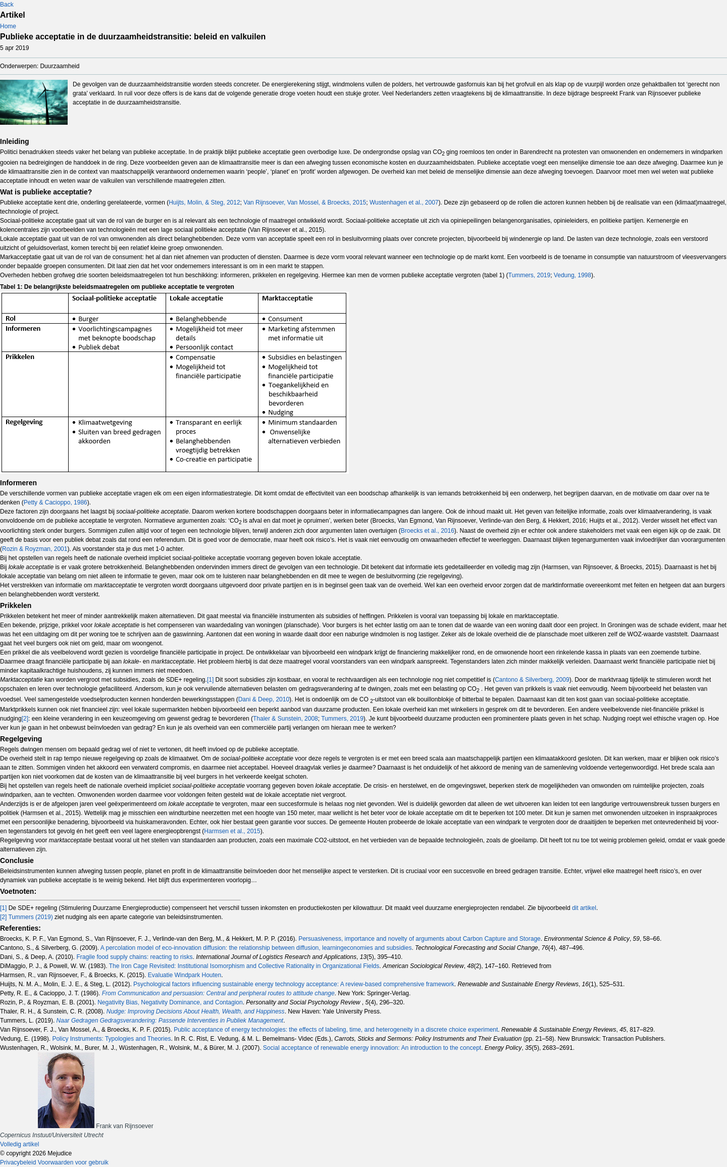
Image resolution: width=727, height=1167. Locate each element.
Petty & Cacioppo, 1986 (55, 502)
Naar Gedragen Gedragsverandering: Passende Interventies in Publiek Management (170, 1020)
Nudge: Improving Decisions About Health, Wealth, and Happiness (196, 1011)
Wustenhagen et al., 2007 (404, 202)
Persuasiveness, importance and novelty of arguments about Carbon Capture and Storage (419, 938)
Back (7, 4)
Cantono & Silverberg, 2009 (532, 679)
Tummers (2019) (30, 917)
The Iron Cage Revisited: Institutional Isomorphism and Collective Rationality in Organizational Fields (244, 966)
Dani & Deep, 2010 (263, 699)
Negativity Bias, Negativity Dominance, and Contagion (169, 1002)
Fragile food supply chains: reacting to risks (134, 956)
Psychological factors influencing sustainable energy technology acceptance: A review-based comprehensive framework (293, 984)
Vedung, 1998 (572, 275)
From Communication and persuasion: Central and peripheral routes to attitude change (218, 993)
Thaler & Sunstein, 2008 (285, 718)
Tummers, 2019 (529, 275)
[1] (210, 679)
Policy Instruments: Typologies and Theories (111, 1038)
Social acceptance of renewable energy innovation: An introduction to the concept (372, 1047)
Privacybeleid (18, 1162)
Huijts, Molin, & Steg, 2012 (204, 202)
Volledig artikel (19, 1144)
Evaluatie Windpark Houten (184, 975)
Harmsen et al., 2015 (232, 831)
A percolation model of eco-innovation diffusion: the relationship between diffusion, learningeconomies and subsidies (256, 947)
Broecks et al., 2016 (427, 530)
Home (8, 26)
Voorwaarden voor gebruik (73, 1162)
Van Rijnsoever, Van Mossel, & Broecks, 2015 (304, 202)
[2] (25, 718)
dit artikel (584, 907)
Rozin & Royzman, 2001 (34, 548)
